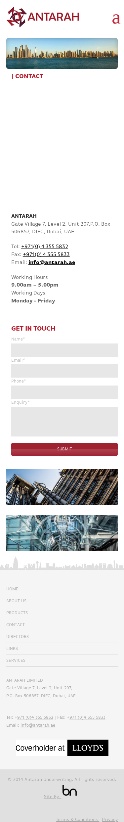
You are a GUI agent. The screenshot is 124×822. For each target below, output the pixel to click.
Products (17, 613)
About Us (16, 601)
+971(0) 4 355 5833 (46, 254)
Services (15, 661)
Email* (18, 360)
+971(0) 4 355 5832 (44, 247)
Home (12, 589)
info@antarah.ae (38, 725)
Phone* (18, 381)
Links (12, 649)
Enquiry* (20, 402)
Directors (17, 637)
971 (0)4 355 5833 (87, 717)
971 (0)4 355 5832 (35, 717)
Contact (15, 625)
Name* (18, 339)
